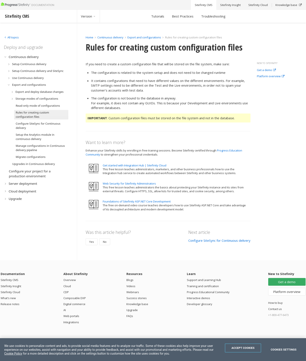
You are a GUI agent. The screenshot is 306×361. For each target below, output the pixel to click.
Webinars (132, 292)
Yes (91, 242)
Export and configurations (144, 37)
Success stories (136, 298)
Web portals (71, 316)
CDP (66, 292)
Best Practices (182, 16)
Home (89, 37)
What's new (8, 298)
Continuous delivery (110, 37)
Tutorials (157, 16)
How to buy (275, 303)
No (105, 242)
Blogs (129, 280)
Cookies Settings (284, 349)
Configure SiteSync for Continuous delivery (219, 240)
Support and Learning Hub (204, 280)
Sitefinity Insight (11, 286)
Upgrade (132, 310)
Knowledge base (137, 304)
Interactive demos (198, 298)
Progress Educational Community (208, 292)
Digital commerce (74, 304)
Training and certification (203, 286)
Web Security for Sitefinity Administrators (129, 183)
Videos (130, 286)
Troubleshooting (213, 16)
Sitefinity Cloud (10, 292)
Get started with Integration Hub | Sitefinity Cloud (134, 165)
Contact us (275, 309)
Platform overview (270, 76)
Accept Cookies (243, 347)
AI (64, 310)
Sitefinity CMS (9, 280)
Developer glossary (199, 304)
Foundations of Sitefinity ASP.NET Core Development (137, 201)
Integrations (71, 322)
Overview (69, 280)
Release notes (10, 304)
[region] (153, 349)
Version (88, 16)
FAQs (129, 316)
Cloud (67, 286)
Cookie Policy (13, 353)
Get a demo (266, 70)
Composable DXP (74, 298)
